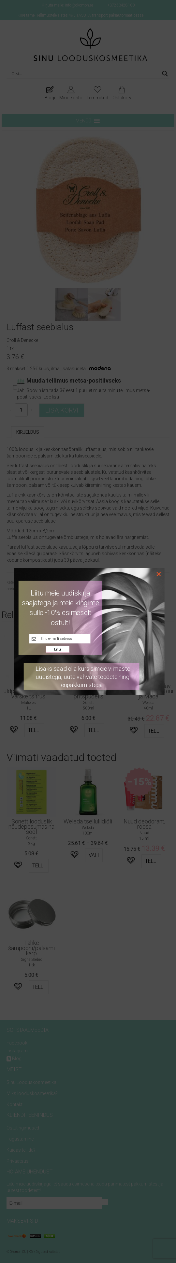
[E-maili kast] (59, 638)
